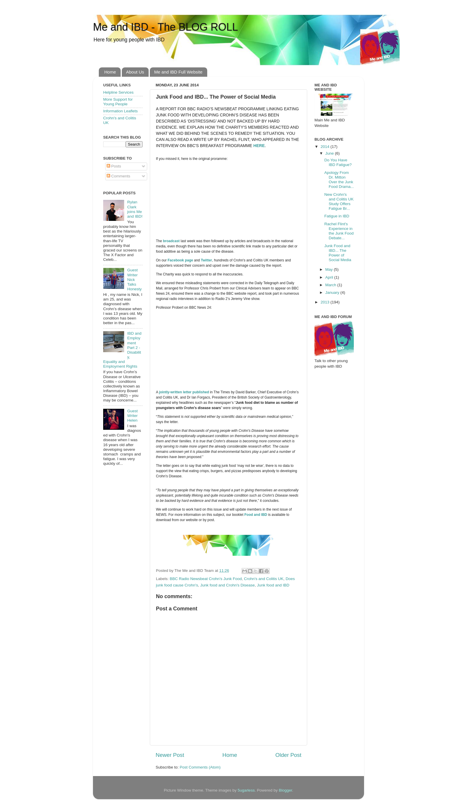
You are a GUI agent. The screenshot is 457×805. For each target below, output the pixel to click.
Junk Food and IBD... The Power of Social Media (337, 253)
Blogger (285, 790)
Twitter (206, 260)
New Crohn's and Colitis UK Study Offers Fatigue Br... (339, 201)
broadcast (171, 241)
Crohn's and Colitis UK (263, 579)
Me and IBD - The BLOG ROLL (165, 27)
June (330, 153)
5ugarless (246, 790)
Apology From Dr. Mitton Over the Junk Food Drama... (339, 179)
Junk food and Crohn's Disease (227, 585)
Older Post (288, 755)
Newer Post (170, 755)
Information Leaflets (120, 111)
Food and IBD (255, 515)
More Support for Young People (118, 101)
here (259, 145)
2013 (326, 302)
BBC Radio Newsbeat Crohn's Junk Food (206, 579)
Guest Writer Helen (132, 415)
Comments (118, 176)
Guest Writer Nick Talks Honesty (134, 279)
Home (110, 71)
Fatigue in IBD (336, 216)
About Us (135, 71)
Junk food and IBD (273, 585)
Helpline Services (118, 92)
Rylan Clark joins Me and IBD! (135, 209)
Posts (114, 166)
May (329, 269)
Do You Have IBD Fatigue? (338, 162)
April (329, 277)
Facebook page (180, 260)
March (331, 285)
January (332, 292)
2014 (326, 146)
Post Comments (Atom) (200, 767)
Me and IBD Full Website (178, 71)
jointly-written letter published (184, 392)
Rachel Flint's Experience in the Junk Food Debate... (339, 231)
